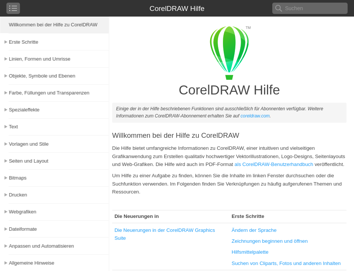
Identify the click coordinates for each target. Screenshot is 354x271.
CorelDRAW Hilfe (177, 8)
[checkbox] (13, 8)
